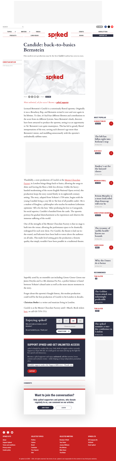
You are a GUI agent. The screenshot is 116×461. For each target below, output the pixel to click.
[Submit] (22, 26)
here (25, 311)
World (97, 247)
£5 (59, 321)
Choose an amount (69, 326)
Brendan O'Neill (100, 181)
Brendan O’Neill (64, 440)
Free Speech (35, 450)
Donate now (62, 331)
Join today (45, 408)
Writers (24, 32)
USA (32, 452)
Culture (48, 97)
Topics (9, 32)
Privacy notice (7, 447)
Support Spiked (7, 442)
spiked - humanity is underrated (58, 35)
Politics (97, 123)
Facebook (105, 27)
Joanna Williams (64, 445)
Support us (103, 35)
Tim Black (63, 452)
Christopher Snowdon (102, 213)
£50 (80, 321)
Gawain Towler (100, 121)
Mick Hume (63, 450)
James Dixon (98, 245)
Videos (38, 32)
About (4, 440)
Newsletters (103, 32)
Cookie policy (7, 450)
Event (97, 311)
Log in (99, 27)
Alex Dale (98, 151)
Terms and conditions (9, 445)
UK (96, 278)
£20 (73, 321)
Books (81, 35)
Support (32, 371)
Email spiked (92, 445)
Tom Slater (98, 276)
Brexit (33, 445)
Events (81, 32)
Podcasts (13, 35)
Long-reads (35, 35)
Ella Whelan (63, 447)
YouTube (112, 27)
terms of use (52, 459)
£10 (66, 321)
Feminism (34, 447)
